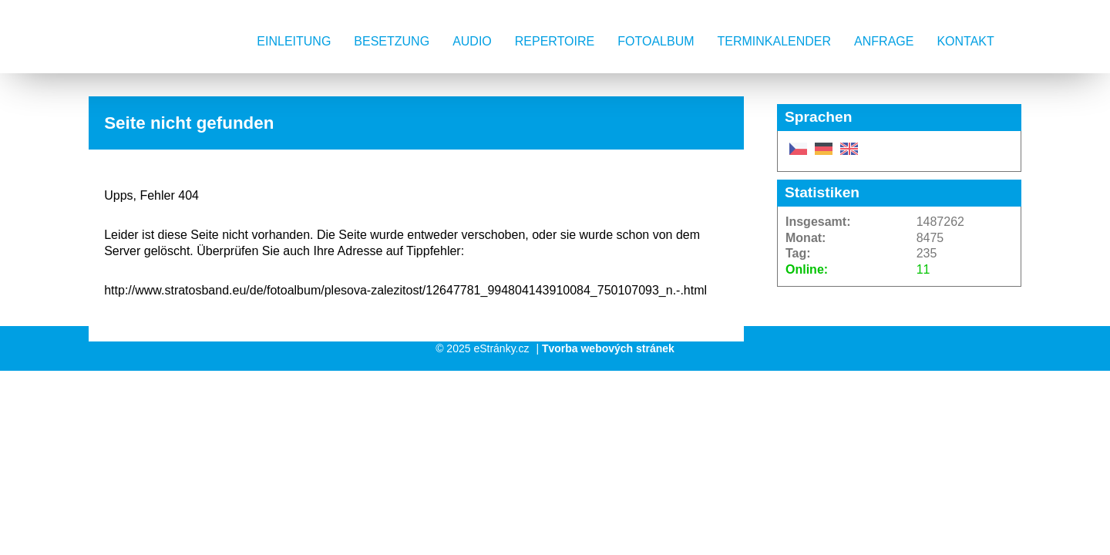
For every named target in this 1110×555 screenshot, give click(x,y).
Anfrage (883, 41)
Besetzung (391, 41)
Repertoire (554, 41)
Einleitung (294, 41)
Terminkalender (775, 41)
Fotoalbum (655, 41)
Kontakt (965, 41)
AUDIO (472, 41)
